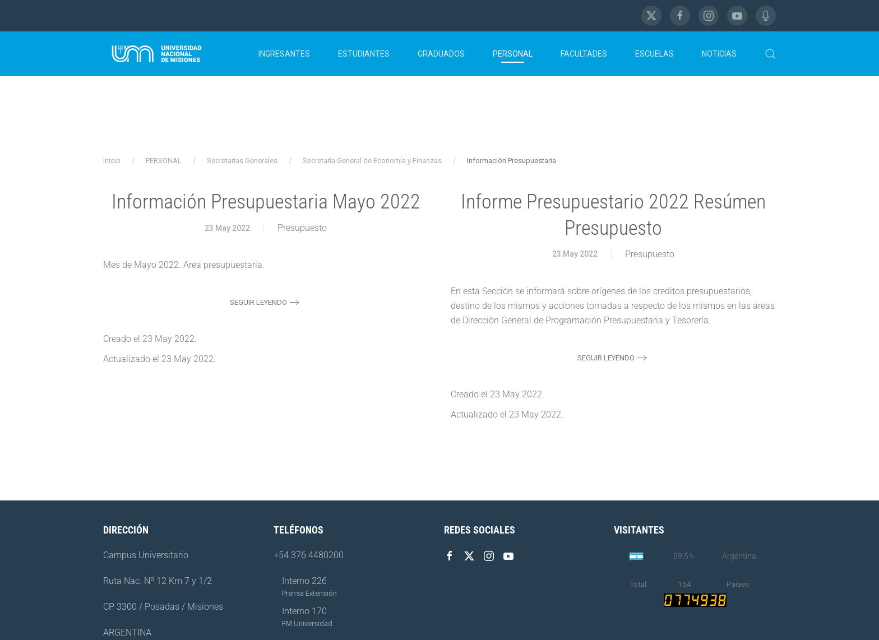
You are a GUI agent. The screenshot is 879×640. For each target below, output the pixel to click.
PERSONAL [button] (513, 53)
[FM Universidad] (766, 16)
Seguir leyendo (258, 302)
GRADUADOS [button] (441, 53)
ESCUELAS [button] (654, 53)
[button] (770, 53)
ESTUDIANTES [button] (364, 53)
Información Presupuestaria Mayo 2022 (266, 202)
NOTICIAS (719, 53)
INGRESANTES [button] (284, 53)
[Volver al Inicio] (157, 53)
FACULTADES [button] (584, 53)
